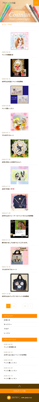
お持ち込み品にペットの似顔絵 (19, 353)
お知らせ (7, 320)
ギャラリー (8, 324)
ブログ (6, 329)
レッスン (7, 333)
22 (25, 306)
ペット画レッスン (19, 361)
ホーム (4, 24)
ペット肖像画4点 (19, 346)
